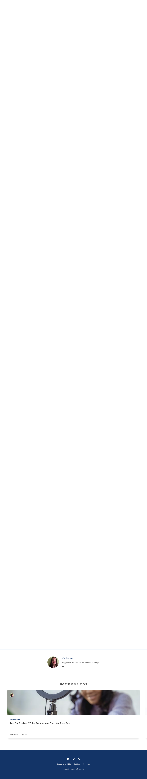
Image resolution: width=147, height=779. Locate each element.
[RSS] (79, 759)
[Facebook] (68, 759)
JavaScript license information (73, 769)
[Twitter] (73, 759)
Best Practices (15, 719)
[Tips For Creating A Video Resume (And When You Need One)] (73, 730)
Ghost (87, 764)
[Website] (63, 667)
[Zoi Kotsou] (53, 662)
